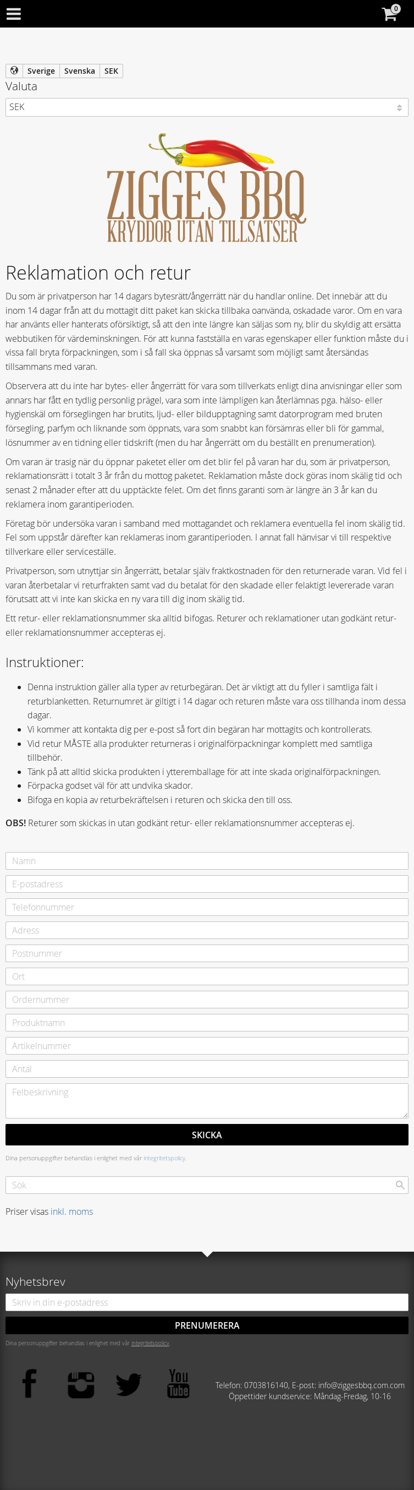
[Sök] (400, 1185)
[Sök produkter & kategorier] (207, 1185)
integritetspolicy (164, 1158)
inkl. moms (72, 1211)
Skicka (207, 1135)
